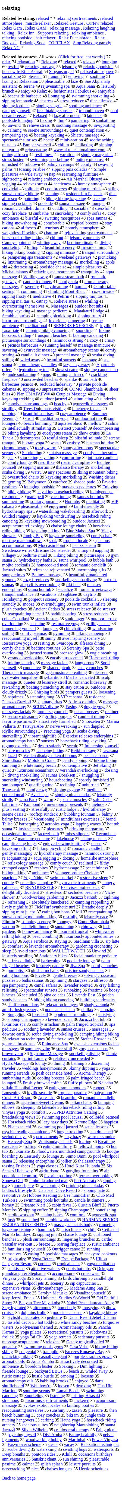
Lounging (56, 96)
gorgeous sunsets (93, 1048)
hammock (46, 1229)
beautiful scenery (60, 247)
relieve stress (38, 125)
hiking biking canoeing (54, 1000)
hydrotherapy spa (17, 511)
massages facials (16, 711)
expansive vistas (16, 1288)
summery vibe (37, 1048)
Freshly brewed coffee (42, 1083)
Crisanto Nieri (33, 1205)
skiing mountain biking (97, 472)
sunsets (47, 741)
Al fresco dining (82, 701)
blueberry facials (86, 408)
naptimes (15, 697)
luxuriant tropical (73, 931)
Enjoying (110, 487)
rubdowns (98, 1332)
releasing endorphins (36, 1161)
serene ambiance (16, 1293)
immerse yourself (52, 711)
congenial (27, 1351)
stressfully (40, 809)
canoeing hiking (50, 750)
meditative (42, 296)
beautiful (69, 1097)
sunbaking (73, 990)
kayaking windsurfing (56, 516)
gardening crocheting (94, 946)
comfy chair (101, 535)
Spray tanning (44, 1278)
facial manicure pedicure (95, 956)
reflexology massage (25, 863)
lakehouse (65, 838)
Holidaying (12, 599)
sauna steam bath (69, 276)
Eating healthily (82, 1434)
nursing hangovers (18, 1420)
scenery (57, 1283)
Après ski (46, 1097)
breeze (44, 1244)
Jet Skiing (102, 765)
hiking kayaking (16, 311)
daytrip (89, 594)
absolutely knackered (50, 902)
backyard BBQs (48, 1371)
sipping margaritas (97, 154)
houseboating (60, 780)
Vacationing (44, 819)
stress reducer (72, 101)
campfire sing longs (19, 843)
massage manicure (94, 345)
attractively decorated (79, 1361)
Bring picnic (107, 1429)
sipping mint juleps (19, 912)
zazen (77, 1410)
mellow (94, 423)
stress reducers (95, 614)
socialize (65, 589)
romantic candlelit (91, 565)
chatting (51, 232)
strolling (9, 408)
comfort (38, 1112)
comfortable (53, 223)
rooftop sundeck (44, 814)
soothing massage (71, 125)
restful (13, 66)
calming (15, 130)
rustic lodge (66, 809)
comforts (77, 1214)
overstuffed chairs (23, 477)
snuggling (90, 775)
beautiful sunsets (61, 359)
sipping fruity (89, 316)
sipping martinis (87, 188)
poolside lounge (81, 960)
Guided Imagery (16, 516)
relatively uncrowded (71, 1058)
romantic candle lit (88, 848)
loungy (41, 1063)
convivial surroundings (28, 403)
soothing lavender (39, 1029)
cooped (99, 1087)
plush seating (13, 809)
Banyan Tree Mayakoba (39, 1302)
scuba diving (19, 1449)
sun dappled (94, 726)
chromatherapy (50, 1288)
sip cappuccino (83, 1283)
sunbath (90, 379)
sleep (6, 951)
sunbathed (30, 1219)
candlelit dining (91, 716)
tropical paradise (72, 1092)
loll (79, 912)
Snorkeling (33, 1395)
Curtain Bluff (89, 1205)
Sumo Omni (76, 1156)
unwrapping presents (65, 804)
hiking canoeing (90, 633)
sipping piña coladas (69, 169)
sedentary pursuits (94, 1337)
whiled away (97, 1371)
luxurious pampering (67, 320)
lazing (7, 81)
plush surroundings (39, 1239)
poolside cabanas (67, 1312)
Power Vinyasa (105, 1439)
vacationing (61, 496)
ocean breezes (86, 711)
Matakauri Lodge (89, 311)
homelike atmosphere (99, 858)
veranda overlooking (25, 658)
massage (89, 359)
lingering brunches (78, 1239)
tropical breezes (85, 223)
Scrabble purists (16, 316)
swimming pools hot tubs (46, 1200)
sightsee (70, 594)
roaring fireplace (71, 1244)
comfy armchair (46, 1024)
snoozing (107, 1009)
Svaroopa (65, 643)
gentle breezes (64, 975)
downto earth (13, 1034)
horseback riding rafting (84, 1107)
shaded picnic (59, 667)
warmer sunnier (101, 1136)
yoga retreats (60, 1337)
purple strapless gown (93, 1356)
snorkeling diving (84, 1053)
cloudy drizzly (14, 692)
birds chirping (75, 1278)
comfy (86, 164)
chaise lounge (75, 1234)
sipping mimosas (61, 252)
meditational (36, 325)
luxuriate (22, 1151)
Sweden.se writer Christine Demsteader (36, 550)
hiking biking (19, 491)
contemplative (74, 765)
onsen (96, 843)
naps (47, 374)
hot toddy (46, 1322)
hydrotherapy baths (35, 560)
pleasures (55, 829)
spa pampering (15, 985)
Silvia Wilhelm (34, 1429)
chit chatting (75, 628)
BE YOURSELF (39, 887)
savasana (110, 750)
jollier (66, 1161)
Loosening (11, 1092)
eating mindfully (57, 1146)
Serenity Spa (78, 648)
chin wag (88, 926)
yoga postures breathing (66, 672)
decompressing (106, 428)
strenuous (10, 1400)
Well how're (40, 1385)
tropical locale (75, 540)
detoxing (83, 1385)
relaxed (42, 18)
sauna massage (72, 203)
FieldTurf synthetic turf (55, 907)
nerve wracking (63, 726)
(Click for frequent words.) (81, 57)
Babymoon (36, 482)
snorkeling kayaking (37, 457)
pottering (31, 198)
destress (46, 101)
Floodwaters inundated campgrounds (68, 1151)
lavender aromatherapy (49, 946)
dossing (111, 770)
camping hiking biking (99, 1034)
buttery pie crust (90, 159)
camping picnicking (54, 316)
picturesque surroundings (24, 340)
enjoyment (58, 506)
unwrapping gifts (91, 570)
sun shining (73, 1459)
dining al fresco (71, 374)
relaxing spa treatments (77, 18)
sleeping (28, 1107)
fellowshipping (91, 1146)
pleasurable (54, 81)
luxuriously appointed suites (88, 936)
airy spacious (59, 472)
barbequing (29, 824)
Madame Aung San (86, 1288)
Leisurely (32, 1156)
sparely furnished (94, 780)
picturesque (94, 555)
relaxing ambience (88, 33)
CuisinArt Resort (17, 1097)
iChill (67, 1454)
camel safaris (45, 985)
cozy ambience (73, 413)
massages (100, 1029)
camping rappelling (92, 902)
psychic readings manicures (26, 1131)
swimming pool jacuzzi (57, 1127)
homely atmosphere (82, 228)
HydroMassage (15, 1063)
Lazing (46, 120)
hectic (48, 140)
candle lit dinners (89, 1200)
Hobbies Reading (42, 1195)
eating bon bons (56, 912)
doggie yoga (94, 706)
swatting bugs (75, 1449)
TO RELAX (59, 42)
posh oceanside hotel (54, 1073)
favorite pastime (58, 1175)
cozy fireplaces (36, 579)
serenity (32, 286)
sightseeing (12, 179)
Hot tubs (72, 501)
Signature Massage (46, 1053)
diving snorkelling (23, 775)
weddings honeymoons (42, 1068)
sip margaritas (49, 701)
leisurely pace (96, 916)
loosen (63, 1385)
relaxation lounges (62, 1004)
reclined (86, 863)
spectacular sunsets (40, 990)
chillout (56, 237)
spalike (71, 379)
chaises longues (58, 1469)
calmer (28, 1464)
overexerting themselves (23, 306)
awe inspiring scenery (81, 638)
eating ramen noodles (67, 1087)
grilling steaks (98, 623)
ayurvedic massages (90, 403)
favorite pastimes (17, 721)
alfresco (101, 980)
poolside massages (62, 1254)
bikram (72, 1415)
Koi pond (32, 804)
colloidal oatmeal (104, 1117)
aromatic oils (13, 1361)
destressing (23, 267)
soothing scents (36, 1390)
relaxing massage (65, 28)
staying (60, 941)
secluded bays (14, 1136)
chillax (87, 1009)
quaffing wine (41, 785)
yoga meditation (101, 1263)
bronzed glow (71, 653)
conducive (32, 667)
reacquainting (100, 912)
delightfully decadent (20, 892)
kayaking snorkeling (67, 535)
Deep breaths (13, 1454)
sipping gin (47, 1234)
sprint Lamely (35, 1058)
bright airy (17, 1258)
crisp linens (71, 1229)
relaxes (89, 61)
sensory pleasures (23, 716)
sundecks (108, 399)
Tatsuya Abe (32, 726)
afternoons (42, 1307)
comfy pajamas (33, 633)
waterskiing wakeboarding (62, 511)
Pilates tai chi (19, 1127)
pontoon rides (43, 1454)
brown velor (12, 1053)
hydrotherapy (94, 809)
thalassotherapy (91, 1161)
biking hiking (14, 872)
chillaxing (84, 145)
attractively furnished (57, 721)
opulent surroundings (72, 1014)
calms (113, 423)
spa (10, 457)
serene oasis (12, 814)
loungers (50, 628)
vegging (9, 184)
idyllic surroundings (19, 731)
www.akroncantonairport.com (79, 149)
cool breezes (56, 188)
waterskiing (46, 1449)
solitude (32, 188)
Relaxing (49, 61)
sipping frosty (14, 296)
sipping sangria (49, 105)
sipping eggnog (67, 789)
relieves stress (35, 184)
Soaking (66, 1366)
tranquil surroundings (100, 252)
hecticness (62, 184)
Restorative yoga (17, 643)
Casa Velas (79, 1346)
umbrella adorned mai (48, 1180)
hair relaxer (45, 38)
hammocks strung (67, 340)
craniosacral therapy (71, 1429)
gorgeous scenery (43, 599)
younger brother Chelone (77, 872)
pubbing (9, 413)
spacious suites (35, 1425)
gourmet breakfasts (18, 1043)
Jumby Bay (32, 535)
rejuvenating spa (55, 86)
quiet (6, 770)
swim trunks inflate (89, 604)
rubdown (32, 164)
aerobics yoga (57, 824)
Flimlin (8, 921)
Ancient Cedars (46, 609)
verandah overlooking (79, 770)
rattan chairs (81, 1102)
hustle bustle (43, 1376)
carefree (60, 482)
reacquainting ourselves (22, 1410)
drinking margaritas (87, 829)
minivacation (71, 140)
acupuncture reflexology (23, 526)
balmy (107, 814)
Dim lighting (91, 1366)
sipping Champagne (71, 1210)
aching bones (51, 1214)
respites (41, 868)
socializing (11, 76)
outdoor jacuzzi (53, 399)
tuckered (81, 1400)
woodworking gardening (42, 897)
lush (11, 1219)
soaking (99, 198)
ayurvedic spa (104, 1214)
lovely (40, 975)
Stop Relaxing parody (92, 42)
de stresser (106, 609)
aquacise (9, 1346)
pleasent (100, 672)
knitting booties (80, 1405)
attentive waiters (45, 1268)
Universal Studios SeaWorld (65, 1298)
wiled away (30, 359)
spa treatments (45, 1136)
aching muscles (93, 838)
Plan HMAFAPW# (33, 394)
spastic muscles (73, 799)
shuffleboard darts (23, 1004)
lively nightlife (15, 907)
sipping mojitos (89, 296)
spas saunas (97, 218)
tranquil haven (91, 110)
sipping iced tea (15, 105)
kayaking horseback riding (60, 491)
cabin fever (61, 1205)
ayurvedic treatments (78, 882)
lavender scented (78, 985)
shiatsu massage (63, 452)
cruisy (110, 340)
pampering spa (15, 135)
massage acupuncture (20, 1342)
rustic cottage (14, 1376)
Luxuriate (10, 330)
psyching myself (22, 1434)
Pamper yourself (37, 145)
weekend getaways (75, 257)
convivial (10, 188)
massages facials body (73, 1224)
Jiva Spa (77, 965)
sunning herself (58, 345)
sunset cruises (73, 1029)
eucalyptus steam (57, 433)
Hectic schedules (93, 1469)
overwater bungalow (20, 677)
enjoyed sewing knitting (64, 843)
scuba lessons (96, 1127)
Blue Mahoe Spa (80, 530)
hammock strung (99, 853)
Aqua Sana (85, 86)
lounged (9, 1083)
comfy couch (61, 863)
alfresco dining (92, 643)
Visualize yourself (90, 1293)
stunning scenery (36, 921)
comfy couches (104, 965)
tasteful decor (19, 1322)
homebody (67, 1307)
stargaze (80, 980)
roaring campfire (75, 462)
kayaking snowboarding (45, 521)
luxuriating (17, 262)
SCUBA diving (46, 706)
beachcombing (45, 936)
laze (74, 81)
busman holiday (100, 443)
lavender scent (60, 1019)
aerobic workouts (61, 1219)
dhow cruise (89, 433)
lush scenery (29, 829)
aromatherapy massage (53, 262)
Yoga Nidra (33, 877)
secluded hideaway (55, 384)
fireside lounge (15, 1371)
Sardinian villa (86, 941)
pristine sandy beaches (84, 970)
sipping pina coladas (72, 794)
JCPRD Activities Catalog (74, 1112)
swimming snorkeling (90, 96)
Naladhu (105, 1083)
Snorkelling (32, 452)
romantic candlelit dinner (24, 208)
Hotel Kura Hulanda (82, 1166)
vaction (8, 926)
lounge (53, 1156)
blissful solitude (88, 438)
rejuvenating (36, 149)
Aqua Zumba (42, 1361)
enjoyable (106, 91)
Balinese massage (47, 574)
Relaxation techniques (100, 1444)
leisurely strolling (17, 956)
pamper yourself (16, 110)
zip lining (58, 980)
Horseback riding (104, 658)
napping (102, 550)
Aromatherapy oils (75, 1327)
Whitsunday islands (55, 1141)
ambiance (40, 872)
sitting (82, 550)
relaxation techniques (26, 1039)
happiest (111, 1122)
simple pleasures (87, 267)
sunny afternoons (78, 447)
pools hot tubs (78, 1268)
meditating (95, 501)
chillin (63, 145)
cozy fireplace (14, 213)
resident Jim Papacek (84, 193)
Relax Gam (12, 28)
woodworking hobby (44, 1439)
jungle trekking (70, 1131)
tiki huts (73, 584)
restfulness (44, 154)
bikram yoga (33, 443)
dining (59, 1063)
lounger (98, 203)
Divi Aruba (52, 1434)
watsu (56, 443)
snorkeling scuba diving (76, 579)
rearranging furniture (80, 174)
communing (31, 291)
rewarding (11, 687)
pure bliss (16, 970)
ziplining (111, 897)
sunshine (37, 623)
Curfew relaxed (99, 23)
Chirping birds (46, 692)
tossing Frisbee (32, 169)
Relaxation (28, 81)
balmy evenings (60, 164)
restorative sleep (94, 877)
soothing (97, 76)
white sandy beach (40, 765)
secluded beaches (83, 892)
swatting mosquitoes (62, 218)
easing (33, 1254)
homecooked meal (52, 565)
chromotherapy (15, 447)
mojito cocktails (16, 565)
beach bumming (38, 423)
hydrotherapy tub (34, 369)
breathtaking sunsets (54, 110)
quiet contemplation (87, 130)
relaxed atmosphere (97, 71)
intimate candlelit (103, 457)
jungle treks (95, 1415)
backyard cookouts (101, 1254)
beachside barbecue (25, 96)
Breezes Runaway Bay (84, 1351)
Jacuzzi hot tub (92, 1019)
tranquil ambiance (17, 594)
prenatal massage (71, 355)
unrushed (10, 164)
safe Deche (102, 799)
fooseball (40, 1014)
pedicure (54, 1317)
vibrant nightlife (42, 736)
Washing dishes (101, 477)
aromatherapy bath (18, 741)
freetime (95, 990)
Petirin (63, 296)
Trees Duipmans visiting (44, 408)
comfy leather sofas (100, 452)
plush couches (14, 609)
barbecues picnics (17, 384)
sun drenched (101, 1131)
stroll (29, 418)
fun (61, 120)
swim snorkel (61, 877)
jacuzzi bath (48, 833)
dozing (68, 858)
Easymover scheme (24, 1444)
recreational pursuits (65, 1332)
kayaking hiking (45, 530)
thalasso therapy (70, 467)
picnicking (107, 257)
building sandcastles (97, 1000)
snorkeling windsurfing (22, 780)
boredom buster (38, 1366)
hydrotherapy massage (58, 853)
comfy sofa (68, 281)
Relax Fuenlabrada (75, 38)
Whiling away (35, 276)
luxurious (50, 228)
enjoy (25, 91)
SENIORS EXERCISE (73, 325)
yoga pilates (31, 1332)
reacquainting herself (26, 614)
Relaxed (40, 115)
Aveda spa (39, 794)
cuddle (8, 882)
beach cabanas (95, 755)
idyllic (105, 325)
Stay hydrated (14, 1307)
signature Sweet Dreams (42, 1102)
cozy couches (48, 1415)
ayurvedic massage (40, 350)
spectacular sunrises (19, 140)
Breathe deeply (95, 907)
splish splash (51, 1464)
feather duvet (62, 1039)
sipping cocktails (17, 203)
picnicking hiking (17, 1356)
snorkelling (89, 262)
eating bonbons (15, 975)
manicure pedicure (34, 838)
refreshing (16, 902)
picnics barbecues (23, 345)
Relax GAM (35, 28)
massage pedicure (52, 311)
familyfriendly (86, 506)
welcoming (50, 1185)
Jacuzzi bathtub (83, 897)
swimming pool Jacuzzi (62, 1117)
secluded (29, 995)
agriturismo (49, 1171)
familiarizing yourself (26, 1249)
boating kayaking (49, 135)
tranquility (90, 272)
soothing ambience (85, 105)
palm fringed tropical (84, 1024)
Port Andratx (85, 1180)
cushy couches (90, 667)
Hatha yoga (70, 1420)
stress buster (13, 159)
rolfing (31, 1146)
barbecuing (51, 960)
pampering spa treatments (30, 257)
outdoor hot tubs (88, 306)
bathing (77, 1063)
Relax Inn (26, 33)
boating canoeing (88, 335)
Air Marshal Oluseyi (84, 179)
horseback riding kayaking (83, 741)
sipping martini (36, 467)
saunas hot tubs (90, 496)
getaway (9, 941)
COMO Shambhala (86, 389)
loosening (107, 692)
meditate (94, 789)
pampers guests (78, 692)
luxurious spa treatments (46, 1400)
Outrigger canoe (66, 1249)
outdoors (98, 687)
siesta (53, 1444)
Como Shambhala (93, 921)
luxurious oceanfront (35, 770)
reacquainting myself (20, 638)
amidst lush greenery (20, 1009)
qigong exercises (16, 745)
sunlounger (74, 618)
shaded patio (84, 482)
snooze (29, 604)
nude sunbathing (22, 374)
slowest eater (66, 369)
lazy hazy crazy (76, 364)
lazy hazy (72, 1136)
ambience (10, 1366)
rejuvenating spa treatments (88, 232)
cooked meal (13, 794)
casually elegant (53, 1356)
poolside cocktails (80, 599)
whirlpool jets (32, 1283)
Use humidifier (77, 1195)
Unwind (99, 951)
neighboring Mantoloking (76, 1425)
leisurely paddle (50, 965)
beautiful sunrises (38, 413)
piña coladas (54, 995)
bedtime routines (45, 648)
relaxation (26, 61)
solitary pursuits (44, 501)
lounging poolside (39, 487)
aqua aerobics (70, 423)
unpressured (52, 389)
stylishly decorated (24, 1317)
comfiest (15, 946)
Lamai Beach (68, 1390)
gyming (14, 482)
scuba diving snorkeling (52, 1034)
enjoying (76, 76)
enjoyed (82, 1381)
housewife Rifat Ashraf (22, 71)
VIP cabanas (72, 697)
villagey (9, 555)
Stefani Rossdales (95, 1039)
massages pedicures (79, 487)
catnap (42, 301)
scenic (72, 745)
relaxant (53, 1342)
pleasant (34, 76)
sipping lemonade (17, 101)
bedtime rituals (80, 242)
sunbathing (105, 120)
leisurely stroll (54, 682)
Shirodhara (11, 760)
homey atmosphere (94, 184)
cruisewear (90, 1273)
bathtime (9, 804)
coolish (44, 1263)
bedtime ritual (35, 555)
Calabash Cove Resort (58, 1190)
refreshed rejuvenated (51, 570)
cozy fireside (103, 291)
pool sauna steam (60, 1009)
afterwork (99, 511)
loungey (64, 921)
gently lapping (74, 760)
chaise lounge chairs (68, 526)
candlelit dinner (35, 926)
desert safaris (49, 745)
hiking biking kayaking (66, 198)
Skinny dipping (81, 1068)
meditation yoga (54, 418)
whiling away (49, 242)
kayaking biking (103, 1312)
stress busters (46, 618)
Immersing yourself (102, 745)
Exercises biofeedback (80, 887)
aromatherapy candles (37, 364)
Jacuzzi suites (14, 570)
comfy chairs (13, 648)
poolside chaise (53, 267)
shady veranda (96, 1004)
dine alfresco (101, 101)
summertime (13, 501)
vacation (67, 154)
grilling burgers (58, 716)
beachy (60, 403)
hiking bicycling (51, 848)
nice (35, 1469)
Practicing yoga (57, 731)
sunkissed (16, 1268)
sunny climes (13, 574)
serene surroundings (45, 130)
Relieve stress (66, 301)
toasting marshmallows (22, 540)
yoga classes (47, 1166)
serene (29, 86)
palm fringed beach (88, 1078)
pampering (80, 120)
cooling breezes (50, 1078)
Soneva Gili (12, 1180)
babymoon (103, 1092)
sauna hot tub (39, 589)
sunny (50, 638)
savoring (9, 350)
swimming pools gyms (43, 1346)
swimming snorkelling (49, 159)
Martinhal (76, 1439)
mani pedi (35, 496)
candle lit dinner (35, 355)
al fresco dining (21, 960)
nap (52, 174)
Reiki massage (83, 750)
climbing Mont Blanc (67, 291)
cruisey (73, 443)
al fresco (28, 228)
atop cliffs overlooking (40, 584)
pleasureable (31, 506)
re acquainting (14, 858)
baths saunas (32, 980)
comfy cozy (37, 789)
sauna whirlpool (73, 560)
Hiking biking (66, 555)
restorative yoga (65, 623)
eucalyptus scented (66, 658)
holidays (23, 1234)
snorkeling (64, 213)
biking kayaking (22, 433)
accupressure (63, 1273)
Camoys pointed (16, 242)
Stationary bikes (53, 956)
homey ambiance (37, 931)
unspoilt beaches (52, 335)
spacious (9, 877)
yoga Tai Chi (31, 1337)
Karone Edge (85, 1122)
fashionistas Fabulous (72, 91)
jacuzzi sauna (41, 653)
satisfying (106, 1014)
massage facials (54, 662)
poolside (45, 203)
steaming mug (42, 697)
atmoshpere (24, 1185)
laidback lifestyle (17, 1190)
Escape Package (75, 1258)
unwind (14, 125)
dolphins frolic (33, 1312)
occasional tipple (17, 833)
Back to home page (19, 1478)
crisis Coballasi (15, 618)
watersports (103, 1449)
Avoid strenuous (31, 951)
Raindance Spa (55, 1043)
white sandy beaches (79, 1322)
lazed (12, 755)
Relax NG (11, 47)
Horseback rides (22, 1122)
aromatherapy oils (17, 1381)
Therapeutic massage (20, 672)
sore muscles (19, 750)
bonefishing (106, 1210)
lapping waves (88, 824)
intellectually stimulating (29, 428)
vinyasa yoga (13, 1112)
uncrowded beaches (41, 379)
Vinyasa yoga (14, 1278)
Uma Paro (28, 799)
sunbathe (41, 213)
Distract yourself (72, 428)
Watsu (36, 472)
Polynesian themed (36, 1327)
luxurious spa (14, 1024)
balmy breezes (14, 819)
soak (53, 540)
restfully (70, 916)
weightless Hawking (19, 232)
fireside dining (94, 247)
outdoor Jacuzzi (86, 521)
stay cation (74, 687)
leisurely (69, 66)
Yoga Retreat (43, 1258)
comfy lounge (20, 462)
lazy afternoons (67, 115)
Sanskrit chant (44, 1459)
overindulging (53, 604)
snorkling (84, 330)
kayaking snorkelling (63, 477)
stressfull (64, 1048)
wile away (34, 174)
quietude (96, 804)
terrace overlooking (96, 1175)
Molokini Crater (42, 760)
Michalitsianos (15, 272)
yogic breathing (103, 653)
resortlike (46, 462)
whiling (91, 301)
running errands (16, 1073)
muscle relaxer (38, 23)
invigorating (104, 125)
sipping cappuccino (101, 369)
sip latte (112, 941)
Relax (42, 91)
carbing (47, 1420)
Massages (59, 306)
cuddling (60, 208)
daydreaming (56, 286)
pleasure (95, 1410)
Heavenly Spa (20, 1141)
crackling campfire (36, 882)
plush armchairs (45, 970)
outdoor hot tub (88, 418)
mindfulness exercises (80, 819)
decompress (30, 438)
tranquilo (50, 1351)
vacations (48, 594)
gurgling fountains (82, 1171)
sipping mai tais (16, 301)
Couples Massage (71, 394)
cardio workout (21, 1214)
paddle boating (64, 614)
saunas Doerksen (60, 775)
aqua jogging (44, 858)
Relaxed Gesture (68, 23)
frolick (8, 1337)
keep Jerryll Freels (18, 1298)
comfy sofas (90, 213)
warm (48, 799)
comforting (71, 457)
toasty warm (46, 447)
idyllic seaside (39, 1092)
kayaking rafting (16, 848)
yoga (106, 1068)
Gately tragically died (85, 1342)
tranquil (55, 76)
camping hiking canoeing (48, 330)
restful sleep (57, 438)
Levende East (83, 995)
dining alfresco (15, 154)
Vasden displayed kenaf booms (50, 755)
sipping (29, 389)
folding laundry (21, 662)
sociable (81, 208)
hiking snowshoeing (19, 223)
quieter (29, 682)
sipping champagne (24, 1019)
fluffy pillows (80, 1083)
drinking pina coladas (85, 1185)
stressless (54, 892)
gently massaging (17, 853)
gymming (61, 633)
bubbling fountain (79, 814)
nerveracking (13, 1469)
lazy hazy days (55, 1122)
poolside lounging (17, 120)
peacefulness (97, 868)
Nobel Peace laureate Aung (90, 1302)
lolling (33, 247)
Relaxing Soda (32, 42)
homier (81, 286)
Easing (71, 706)
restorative (11, 1195)
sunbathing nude (16, 1078)
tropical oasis (68, 1263)
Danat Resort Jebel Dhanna (92, 1317)
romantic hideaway (90, 682)
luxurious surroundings (22, 320)
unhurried (90, 785)
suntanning (64, 926)
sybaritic (51, 677)
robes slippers (77, 833)
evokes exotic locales (41, 1405)
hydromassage (66, 868)
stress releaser (78, 609)
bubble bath (103, 560)
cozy (94, 340)
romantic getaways (95, 589)
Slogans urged (61, 71)
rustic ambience (106, 1244)
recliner (111, 711)
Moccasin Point (51, 545)
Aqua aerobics (35, 941)
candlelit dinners (37, 281)
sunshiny (57, 1410)
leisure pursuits (82, 1464)
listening (57, 1395)
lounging (109, 61)
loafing (85, 1141)
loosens (87, 1376)
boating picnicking (42, 687)
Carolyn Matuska (52, 1293)
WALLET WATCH (69, 951)
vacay (69, 1444)
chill (92, 1229)
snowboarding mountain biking (29, 916)
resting (44, 643)
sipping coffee (35, 1210)
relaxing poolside (17, 38)
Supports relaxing (53, 33)
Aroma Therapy (92, 1073)
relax (6, 61)
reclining (67, 785)
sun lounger (12, 785)
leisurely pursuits (85, 237)
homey (8, 1205)
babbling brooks (54, 1381)
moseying (91, 1307)
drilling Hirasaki (85, 1395)
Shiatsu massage (85, 135)
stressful (102, 208)
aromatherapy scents (81, 350)
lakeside (49, 1107)
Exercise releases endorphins (88, 736)
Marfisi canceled (80, 677)
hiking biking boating (21, 252)
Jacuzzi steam (84, 545)
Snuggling (17, 1014)
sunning (53, 193)
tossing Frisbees (16, 1166)
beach (74, 1371)
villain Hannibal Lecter (22, 1087)
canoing (67, 1376)
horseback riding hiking (22, 237)
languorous (84, 662)
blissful (31, 218)
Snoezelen (91, 721)
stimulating (83, 399)
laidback (94, 115)
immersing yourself (19, 628)
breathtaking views (18, 1117)
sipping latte (94, 1190)
